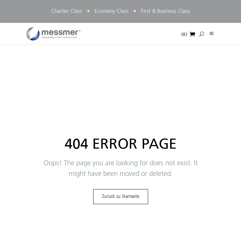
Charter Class (66, 11)
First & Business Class (165, 11)
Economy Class (111, 11)
